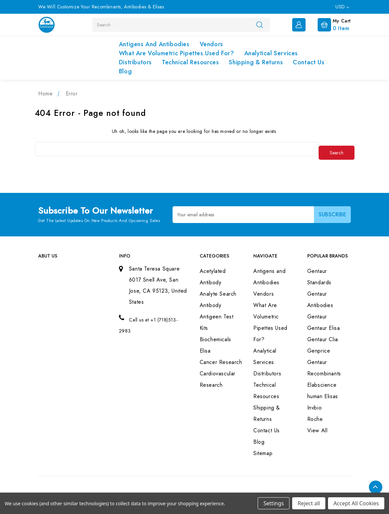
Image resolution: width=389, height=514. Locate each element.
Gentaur (317, 316)
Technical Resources (190, 62)
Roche (315, 419)
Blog (125, 71)
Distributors (135, 62)
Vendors (211, 44)
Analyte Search (218, 294)
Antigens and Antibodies (154, 44)
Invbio (314, 408)
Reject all (309, 503)
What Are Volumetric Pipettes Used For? (176, 53)
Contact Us (308, 62)
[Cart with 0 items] (329, 24)
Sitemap (262, 453)
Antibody (210, 305)
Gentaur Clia (322, 339)
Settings (273, 503)
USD (342, 6)
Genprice (318, 351)
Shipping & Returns (256, 62)
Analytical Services (271, 53)
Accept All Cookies (356, 503)
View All (317, 430)
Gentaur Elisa (323, 328)
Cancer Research (221, 362)
